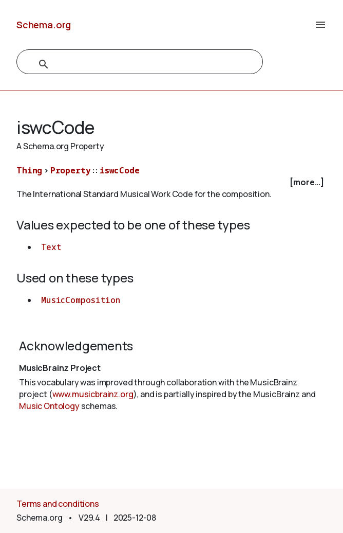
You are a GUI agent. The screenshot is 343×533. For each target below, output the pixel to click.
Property (70, 170)
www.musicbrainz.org (93, 394)
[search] (129, 64)
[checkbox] (171, 182)
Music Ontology (49, 406)
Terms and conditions (57, 503)
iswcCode (120, 170)
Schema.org (43, 25)
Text (51, 247)
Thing (29, 170)
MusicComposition (80, 300)
